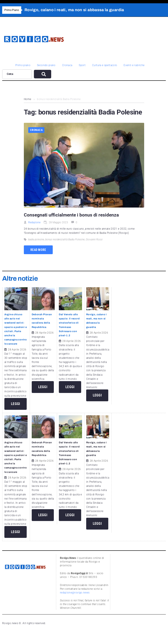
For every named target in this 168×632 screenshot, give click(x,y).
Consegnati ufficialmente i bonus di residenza (71, 215)
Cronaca (36, 130)
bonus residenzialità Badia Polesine (65, 239)
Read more (38, 250)
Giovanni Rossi (94, 239)
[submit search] (42, 74)
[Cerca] (17, 74)
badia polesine (36, 239)
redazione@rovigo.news (75, 592)
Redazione (34, 222)
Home (27, 99)
